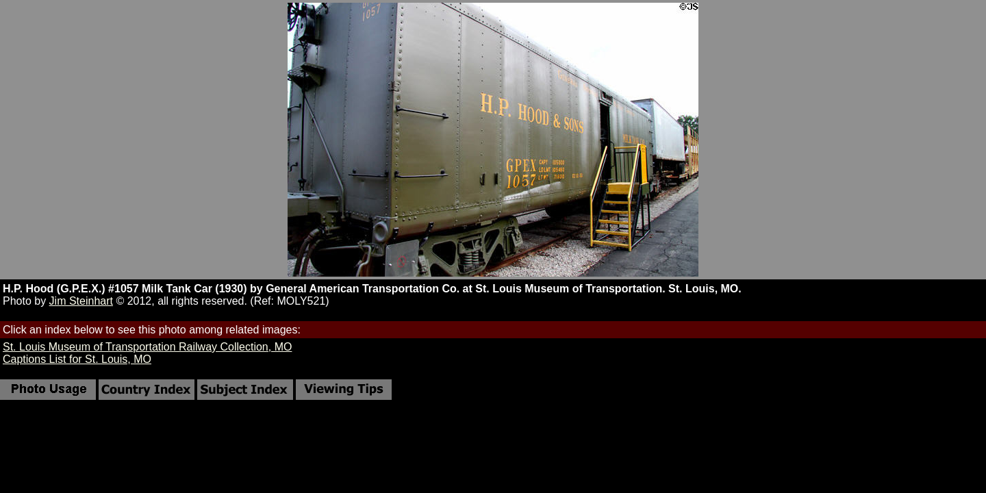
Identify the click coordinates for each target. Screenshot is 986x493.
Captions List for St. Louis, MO (77, 359)
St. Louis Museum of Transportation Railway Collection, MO (147, 347)
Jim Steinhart (81, 301)
